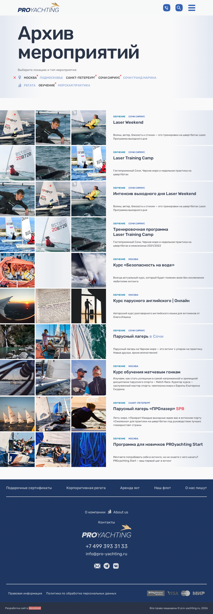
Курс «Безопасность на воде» (143, 264)
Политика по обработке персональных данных (81, 593)
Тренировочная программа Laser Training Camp (140, 232)
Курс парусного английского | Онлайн (151, 300)
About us (120, 512)
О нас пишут (196, 488)
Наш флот (162, 488)
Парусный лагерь (138, 336)
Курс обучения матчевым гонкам (146, 371)
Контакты (106, 522)
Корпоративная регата (86, 488)
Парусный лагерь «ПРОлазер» (148, 408)
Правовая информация (25, 593)
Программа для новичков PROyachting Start (158, 444)
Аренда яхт (130, 488)
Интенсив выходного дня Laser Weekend (154, 193)
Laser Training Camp (133, 157)
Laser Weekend (128, 122)
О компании (95, 512)
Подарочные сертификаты (29, 488)
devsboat (35, 608)
